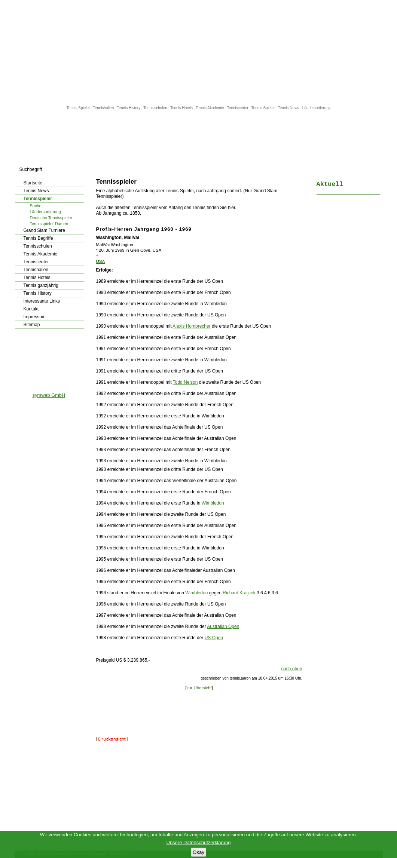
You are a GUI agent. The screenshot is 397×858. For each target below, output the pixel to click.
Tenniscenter (237, 108)
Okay (198, 852)
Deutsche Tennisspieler (51, 217)
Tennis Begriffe (38, 238)
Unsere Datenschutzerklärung (199, 842)
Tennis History (128, 108)
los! (84, 169)
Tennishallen (104, 108)
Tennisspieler (38, 198)
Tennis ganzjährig (41, 285)
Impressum (35, 316)
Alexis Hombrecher (191, 326)
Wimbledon (213, 503)
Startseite (33, 183)
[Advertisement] (198, 52)
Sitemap (32, 324)
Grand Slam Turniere (44, 230)
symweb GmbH (49, 395)
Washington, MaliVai (118, 237)
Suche (36, 205)
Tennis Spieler (78, 108)
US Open (214, 637)
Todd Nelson (185, 382)
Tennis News (288, 108)
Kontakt (31, 309)
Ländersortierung (316, 108)
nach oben (291, 668)
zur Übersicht (198, 688)
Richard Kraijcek (239, 592)
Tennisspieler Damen (49, 223)
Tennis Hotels (182, 108)
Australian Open (223, 626)
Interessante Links (42, 301)
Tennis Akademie (210, 108)
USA (100, 261)
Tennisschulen (155, 108)
